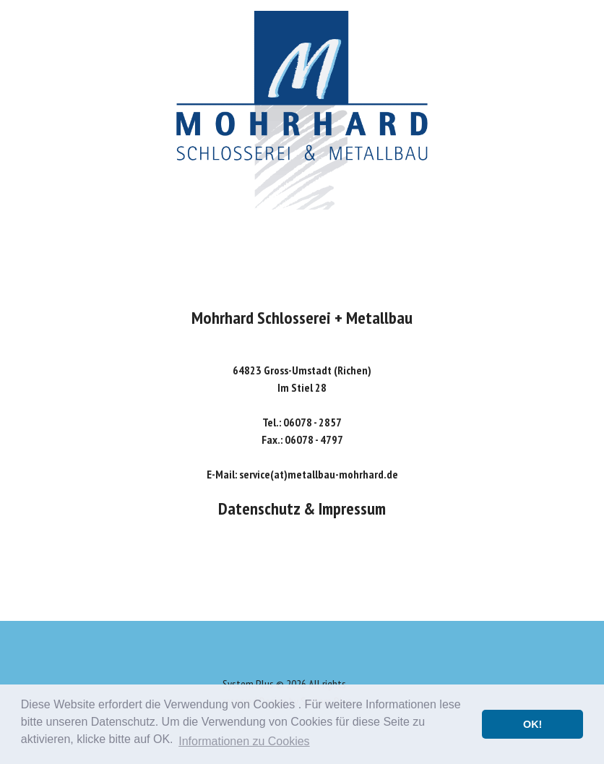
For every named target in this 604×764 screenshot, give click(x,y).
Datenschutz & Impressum (302, 508)
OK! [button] (532, 724)
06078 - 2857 (312, 422)
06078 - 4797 (314, 439)
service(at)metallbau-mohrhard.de (318, 474)
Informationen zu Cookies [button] (243, 741)
